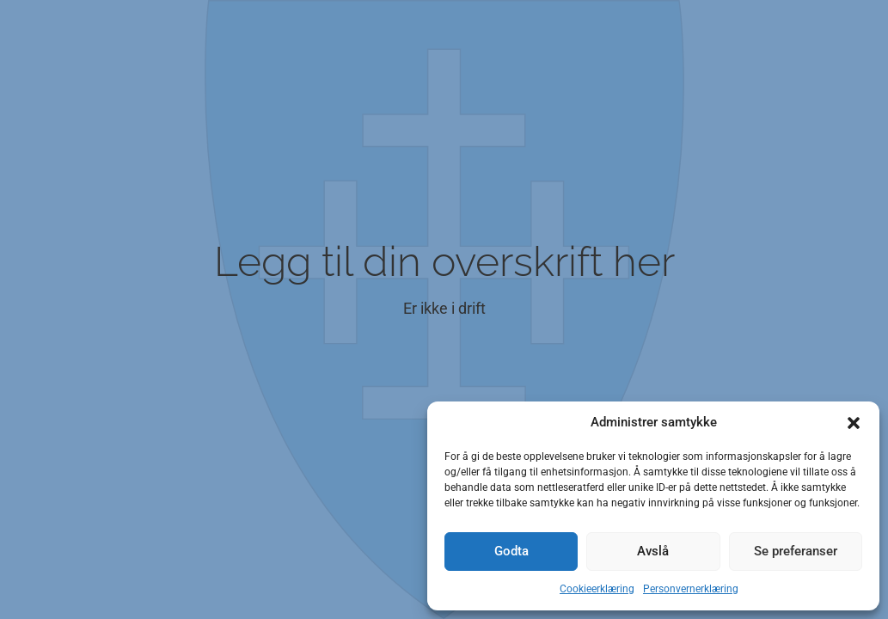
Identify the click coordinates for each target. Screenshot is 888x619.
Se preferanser (795, 551)
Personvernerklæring (690, 589)
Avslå (653, 551)
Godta (511, 551)
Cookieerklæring (597, 589)
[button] (853, 423)
